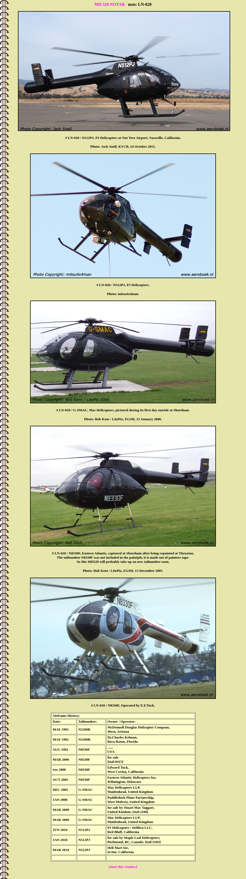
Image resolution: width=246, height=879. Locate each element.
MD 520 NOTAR (109, 4)
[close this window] (123, 867)
